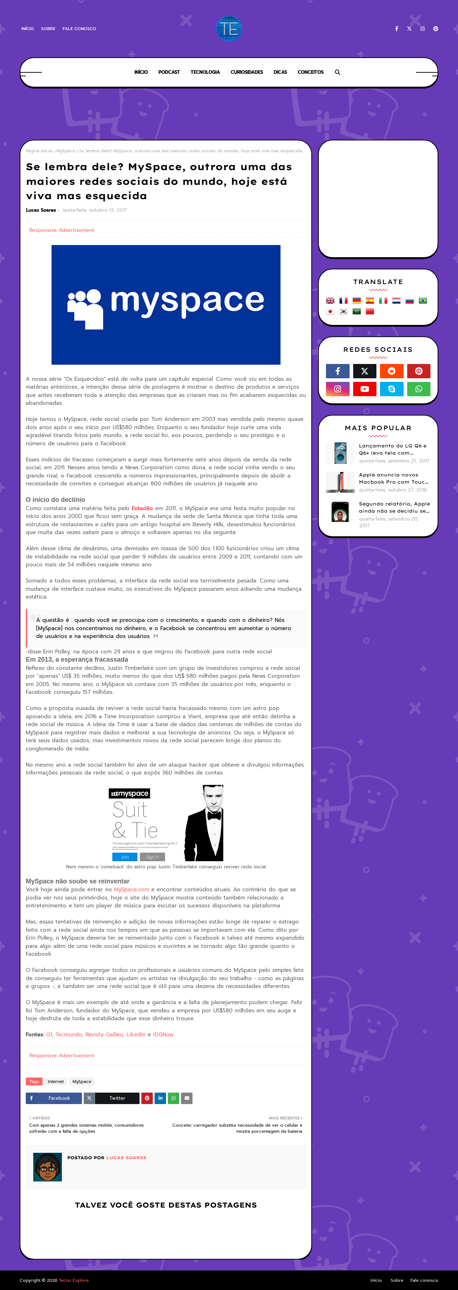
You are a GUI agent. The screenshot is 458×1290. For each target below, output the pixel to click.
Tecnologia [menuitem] (205, 72)
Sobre (48, 28)
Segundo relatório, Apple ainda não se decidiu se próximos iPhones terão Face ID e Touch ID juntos (394, 507)
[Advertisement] (229, 115)
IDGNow (163, 1035)
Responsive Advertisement (61, 230)
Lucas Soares (41, 210)
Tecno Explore (74, 1280)
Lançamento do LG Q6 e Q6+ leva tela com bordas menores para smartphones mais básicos (393, 449)
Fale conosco (79, 28)
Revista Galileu (104, 1035)
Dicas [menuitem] (280, 72)
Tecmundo (68, 1035)
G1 (49, 1035)
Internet (56, 1081)
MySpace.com (131, 889)
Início (27, 28)
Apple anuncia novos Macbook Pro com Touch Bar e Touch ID (393, 478)
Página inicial (39, 151)
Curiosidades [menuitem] (247, 72)
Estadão (142, 508)
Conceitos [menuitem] (310, 72)
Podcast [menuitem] (169, 72)
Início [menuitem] (141, 72)
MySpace (66, 151)
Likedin (136, 1035)
